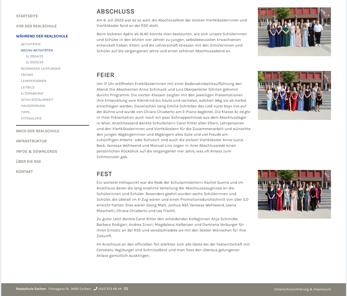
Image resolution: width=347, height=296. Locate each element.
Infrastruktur (31, 141)
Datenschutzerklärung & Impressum (302, 289)
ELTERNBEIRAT (32, 93)
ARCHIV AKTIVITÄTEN (37, 50)
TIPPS (25, 112)
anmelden (268, 289)
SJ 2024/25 (34, 56)
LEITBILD (27, 87)
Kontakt (24, 171)
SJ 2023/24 (34, 62)
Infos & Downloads (36, 151)
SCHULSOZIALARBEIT (37, 100)
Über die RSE (28, 161)
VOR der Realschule (36, 26)
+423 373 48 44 (110, 289)
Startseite (27, 16)
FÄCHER (27, 75)
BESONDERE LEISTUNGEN (41, 68)
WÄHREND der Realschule (42, 36)
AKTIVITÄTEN (31, 44)
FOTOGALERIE (31, 118)
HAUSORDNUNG (33, 106)
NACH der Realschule (37, 131)
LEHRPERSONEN (33, 81)
